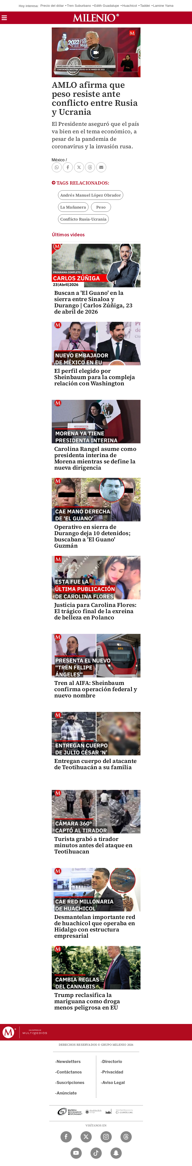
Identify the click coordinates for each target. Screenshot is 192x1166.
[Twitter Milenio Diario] (86, 1136)
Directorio (112, 1061)
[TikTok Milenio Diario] (96, 1153)
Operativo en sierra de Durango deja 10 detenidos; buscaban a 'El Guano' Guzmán (92, 536)
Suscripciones (70, 1082)
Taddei (145, 6)
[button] (4, 19)
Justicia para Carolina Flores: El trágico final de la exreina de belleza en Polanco (95, 611)
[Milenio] (96, 18)
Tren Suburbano (79, 6)
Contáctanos (69, 1072)
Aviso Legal (113, 1082)
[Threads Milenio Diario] (126, 1136)
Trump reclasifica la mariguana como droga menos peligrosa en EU (87, 1001)
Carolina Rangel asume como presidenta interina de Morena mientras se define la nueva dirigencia (95, 458)
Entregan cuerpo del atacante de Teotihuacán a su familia (95, 764)
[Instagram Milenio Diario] (106, 1136)
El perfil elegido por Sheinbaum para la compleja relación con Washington (94, 377)
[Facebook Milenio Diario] (66, 1136)
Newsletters (69, 1061)
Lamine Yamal (163, 6)
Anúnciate (67, 1093)
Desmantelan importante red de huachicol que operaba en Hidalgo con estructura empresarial (94, 926)
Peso (101, 207)
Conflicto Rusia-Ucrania (83, 219)
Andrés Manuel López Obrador (90, 195)
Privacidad (112, 1072)
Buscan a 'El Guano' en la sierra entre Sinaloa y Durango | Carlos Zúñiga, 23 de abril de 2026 (93, 302)
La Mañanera (73, 207)
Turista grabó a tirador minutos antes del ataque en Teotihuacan (93, 845)
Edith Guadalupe (106, 6)
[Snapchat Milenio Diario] (116, 1153)
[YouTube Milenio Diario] (76, 1153)
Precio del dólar (52, 6)
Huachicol (129, 6)
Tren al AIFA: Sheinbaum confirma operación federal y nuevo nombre (96, 689)
